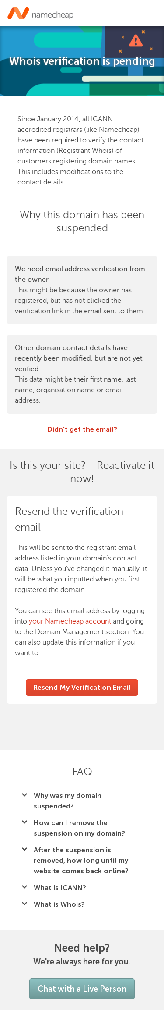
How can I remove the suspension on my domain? (79, 828)
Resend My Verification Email (82, 687)
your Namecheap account (70, 621)
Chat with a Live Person (82, 989)
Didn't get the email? (82, 429)
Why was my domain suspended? (67, 800)
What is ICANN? (60, 887)
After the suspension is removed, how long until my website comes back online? (81, 860)
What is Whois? (59, 904)
